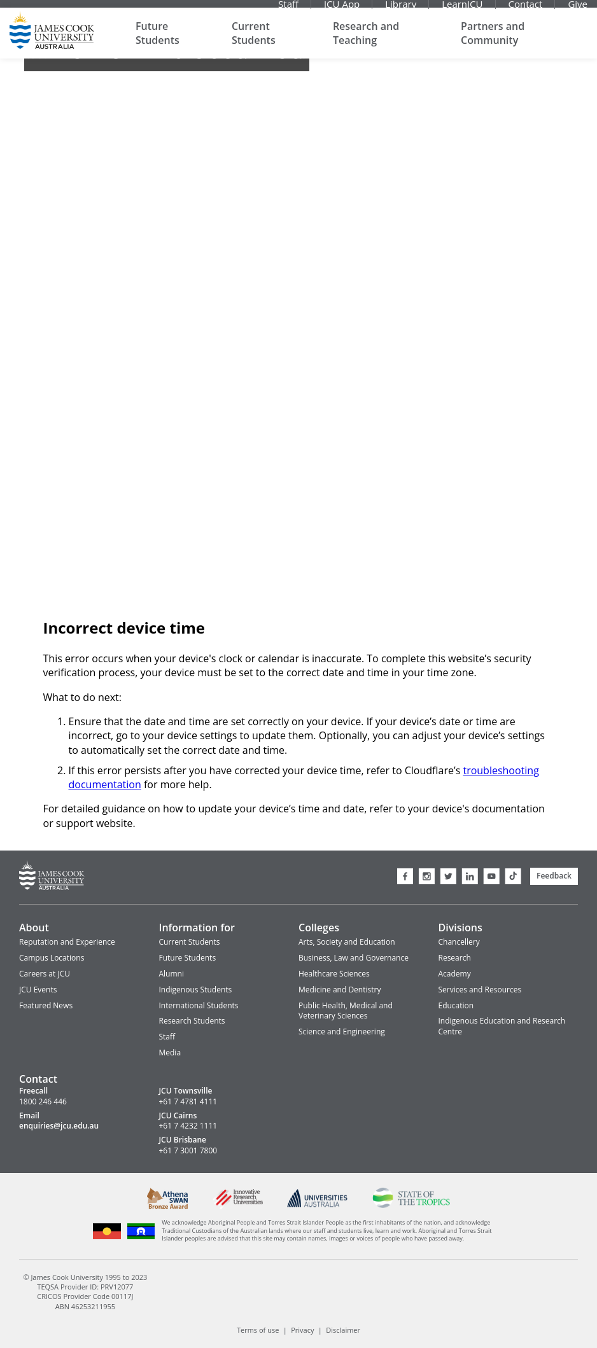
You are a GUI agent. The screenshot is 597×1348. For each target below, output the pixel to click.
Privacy (302, 1330)
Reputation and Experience (67, 941)
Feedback (554, 875)
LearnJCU (462, 9)
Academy (455, 973)
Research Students (192, 1020)
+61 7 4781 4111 (188, 1102)
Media (170, 1052)
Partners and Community (492, 45)
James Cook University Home (52, 41)
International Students (199, 1005)
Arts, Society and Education (346, 941)
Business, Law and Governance (353, 957)
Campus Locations (51, 957)
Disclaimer (343, 1330)
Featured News (46, 1005)
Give (577, 9)
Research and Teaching (366, 45)
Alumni (171, 973)
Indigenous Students (195, 989)
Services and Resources (480, 989)
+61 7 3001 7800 (188, 1151)
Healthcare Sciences (334, 973)
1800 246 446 (43, 1102)
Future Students (157, 45)
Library (400, 9)
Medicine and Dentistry (339, 989)
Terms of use (258, 1330)
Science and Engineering (341, 1031)
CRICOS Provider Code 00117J (85, 1296)
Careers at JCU (44, 973)
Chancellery (459, 941)
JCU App (342, 9)
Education (456, 1005)
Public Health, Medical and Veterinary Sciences (345, 1011)
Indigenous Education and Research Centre (502, 1026)
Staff (288, 9)
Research (455, 957)
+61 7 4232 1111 (188, 1126)
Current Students (254, 45)
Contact (526, 9)
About (34, 928)
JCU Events (38, 989)
